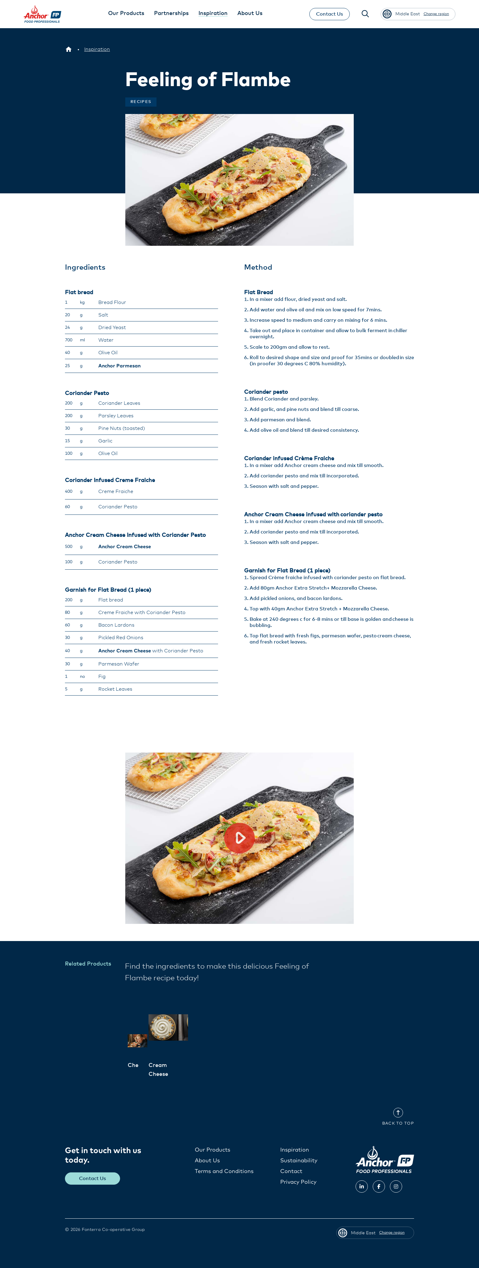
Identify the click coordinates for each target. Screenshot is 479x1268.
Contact (291, 1171)
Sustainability (298, 1160)
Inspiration (294, 1149)
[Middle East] (68, 49)
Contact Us (328, 14)
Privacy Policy (298, 1182)
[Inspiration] (97, 49)
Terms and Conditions (224, 1171)
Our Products (212, 1149)
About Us (207, 1160)
